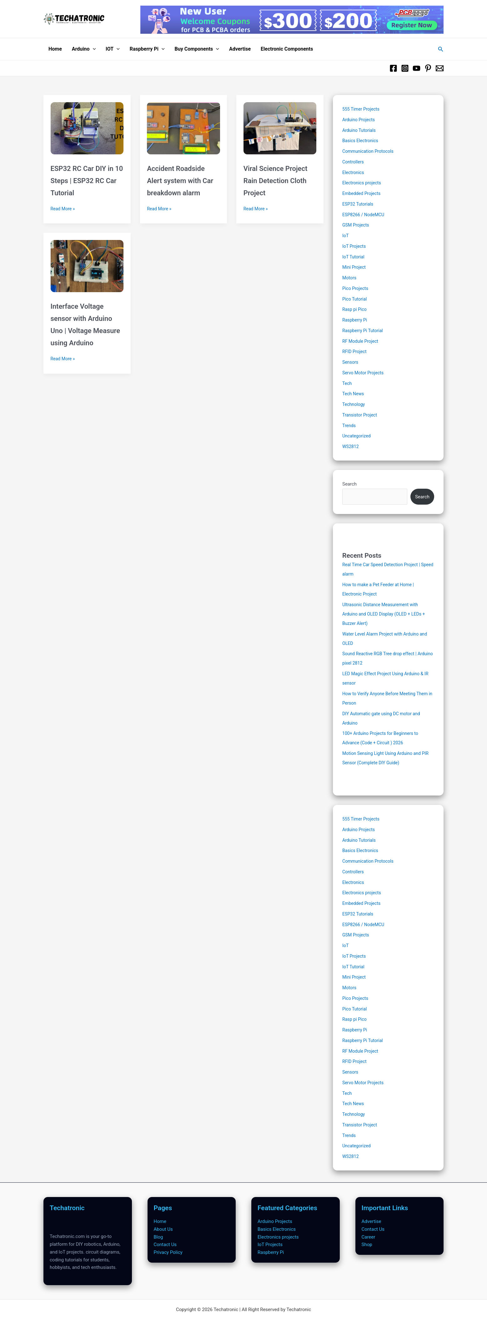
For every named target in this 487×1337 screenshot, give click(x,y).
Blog (158, 1237)
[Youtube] (416, 68)
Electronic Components (287, 49)
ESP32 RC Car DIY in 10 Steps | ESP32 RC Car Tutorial (87, 181)
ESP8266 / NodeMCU (364, 214)
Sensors (350, 362)
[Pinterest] (428, 68)
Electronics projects (363, 183)
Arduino (84, 49)
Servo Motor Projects (364, 373)
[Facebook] (393, 68)
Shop (367, 1244)
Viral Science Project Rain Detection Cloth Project (276, 181)
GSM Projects (356, 225)
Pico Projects (356, 288)
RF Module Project (361, 341)
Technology (354, 404)
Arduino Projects (359, 119)
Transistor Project (360, 415)
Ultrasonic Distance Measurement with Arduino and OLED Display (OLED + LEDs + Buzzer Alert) (386, 614)
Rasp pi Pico (355, 309)
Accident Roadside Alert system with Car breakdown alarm (180, 181)
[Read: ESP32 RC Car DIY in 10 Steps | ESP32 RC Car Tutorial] (87, 124)
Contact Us (165, 1244)
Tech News (353, 394)
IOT (113, 49)
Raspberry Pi (147, 49)
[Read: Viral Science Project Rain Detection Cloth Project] (280, 124)
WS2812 (351, 446)
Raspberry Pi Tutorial (363, 330)
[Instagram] (405, 68)
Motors (349, 278)
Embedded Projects (362, 193)
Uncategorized (357, 436)
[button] (93, 49)
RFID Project (355, 351)
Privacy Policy (168, 1252)
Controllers (353, 162)
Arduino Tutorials (360, 130)
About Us (163, 1229)
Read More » (64, 209)
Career (368, 1237)
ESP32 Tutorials (358, 204)
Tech (347, 383)
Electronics (353, 172)
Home (55, 49)
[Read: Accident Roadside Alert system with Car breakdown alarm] (183, 124)
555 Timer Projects (362, 109)
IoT (345, 235)
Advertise (240, 49)
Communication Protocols (369, 151)
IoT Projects (354, 246)
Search (349, 484)
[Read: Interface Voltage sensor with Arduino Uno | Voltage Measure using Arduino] (87, 262)
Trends (349, 425)
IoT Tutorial (354, 257)
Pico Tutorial (355, 299)
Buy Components (197, 49)
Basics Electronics (361, 140)
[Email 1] (440, 68)
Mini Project (354, 267)
